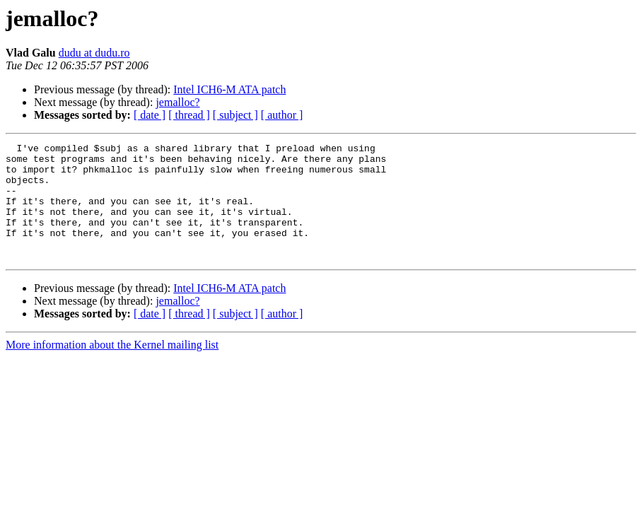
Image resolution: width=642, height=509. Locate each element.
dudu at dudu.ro (94, 53)
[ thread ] (189, 115)
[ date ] (149, 115)
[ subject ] (235, 115)
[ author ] (282, 115)
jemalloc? (177, 102)
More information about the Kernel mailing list (112, 368)
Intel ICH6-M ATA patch (229, 89)
